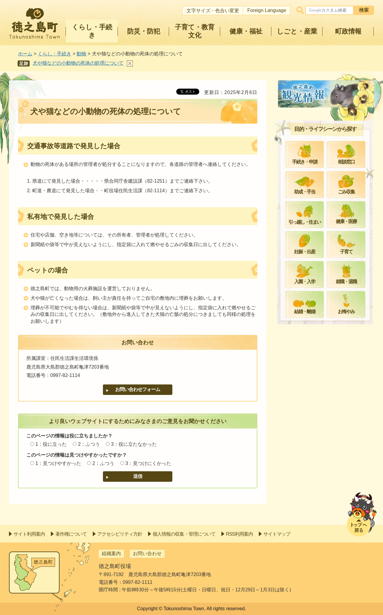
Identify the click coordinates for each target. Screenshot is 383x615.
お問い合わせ (147, 553)
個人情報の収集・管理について (184, 534)
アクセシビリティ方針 (119, 534)
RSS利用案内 (239, 534)
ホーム (25, 53)
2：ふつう (89, 444)
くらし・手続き (54, 53)
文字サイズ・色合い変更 (212, 10)
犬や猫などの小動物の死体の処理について (78, 63)
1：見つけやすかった (58, 463)
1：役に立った (51, 444)
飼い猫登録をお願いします (316, 126)
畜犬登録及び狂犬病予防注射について (328, 140)
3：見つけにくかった (148, 463)
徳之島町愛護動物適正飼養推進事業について (328, 159)
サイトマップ (276, 534)
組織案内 (111, 553)
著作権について (71, 534)
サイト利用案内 (29, 534)
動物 (81, 53)
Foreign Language (266, 10)
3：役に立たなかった (134, 444)
